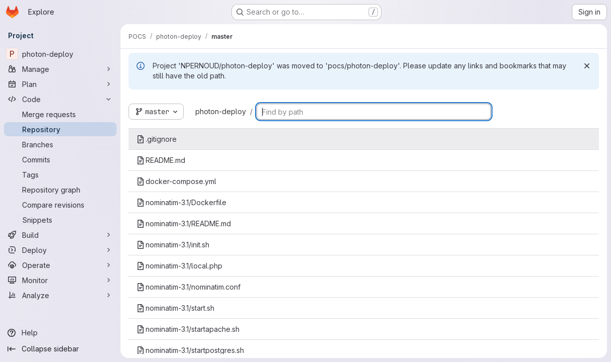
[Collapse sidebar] (60, 349)
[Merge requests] (60, 114)
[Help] (60, 333)
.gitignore (157, 139)
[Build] (60, 235)
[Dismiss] (587, 66)
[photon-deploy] (60, 54)
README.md (161, 160)
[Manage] (60, 69)
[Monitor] (60, 280)
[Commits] (60, 159)
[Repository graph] (60, 190)
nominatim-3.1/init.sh (173, 244)
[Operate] (60, 265)
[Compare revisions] (60, 205)
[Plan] (60, 84)
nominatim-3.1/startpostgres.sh (190, 350)
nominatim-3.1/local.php (179, 265)
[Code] (60, 99)
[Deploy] (60, 250)
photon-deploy (220, 111)
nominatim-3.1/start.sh (175, 308)
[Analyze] (60, 295)
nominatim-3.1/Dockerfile (181, 202)
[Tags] (60, 174)
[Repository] (60, 129)
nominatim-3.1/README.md (184, 223)
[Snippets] (60, 220)
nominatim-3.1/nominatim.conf (188, 287)
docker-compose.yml (176, 181)
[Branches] (60, 144)
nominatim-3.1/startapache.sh (188, 329)
